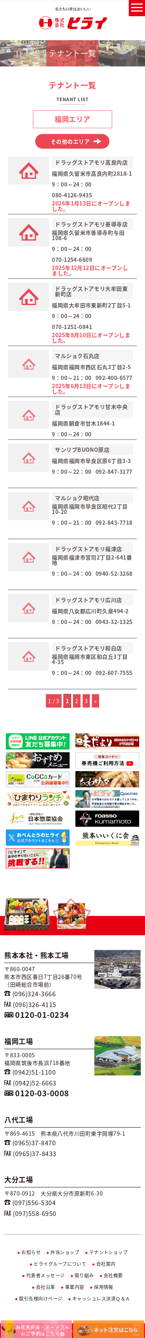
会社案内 (104, 1263)
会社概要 (111, 1275)
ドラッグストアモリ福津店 (88, 548)
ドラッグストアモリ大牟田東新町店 (91, 291)
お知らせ (29, 1252)
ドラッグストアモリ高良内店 (91, 162)
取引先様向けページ (38, 1298)
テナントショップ (106, 1252)
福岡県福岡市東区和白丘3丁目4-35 (90, 659)
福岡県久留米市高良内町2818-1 (92, 173)
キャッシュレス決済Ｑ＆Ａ (99, 1298)
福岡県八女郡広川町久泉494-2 (90, 611)
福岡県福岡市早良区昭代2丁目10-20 (90, 509)
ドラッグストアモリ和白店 (88, 648)
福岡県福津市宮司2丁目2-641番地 (92, 560)
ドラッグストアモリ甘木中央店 (91, 409)
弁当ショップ (63, 1252)
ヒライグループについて (57, 1263)
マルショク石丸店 (77, 355)
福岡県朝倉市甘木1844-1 (83, 423)
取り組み (82, 1275)
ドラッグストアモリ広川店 (88, 599)
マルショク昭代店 (77, 497)
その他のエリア (76, 141)
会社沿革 (43, 1287)
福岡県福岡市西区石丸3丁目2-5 (91, 367)
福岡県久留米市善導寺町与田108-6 (88, 235)
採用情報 (101, 1287)
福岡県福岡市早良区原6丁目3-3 (91, 460)
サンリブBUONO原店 (82, 449)
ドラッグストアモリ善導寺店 (91, 224)
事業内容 (72, 1287)
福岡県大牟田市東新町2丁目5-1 (91, 305)
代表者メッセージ (43, 1275)
